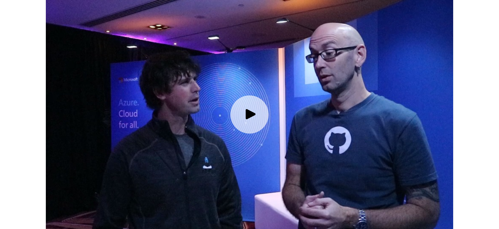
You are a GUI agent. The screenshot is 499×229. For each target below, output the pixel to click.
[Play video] (249, 114)
